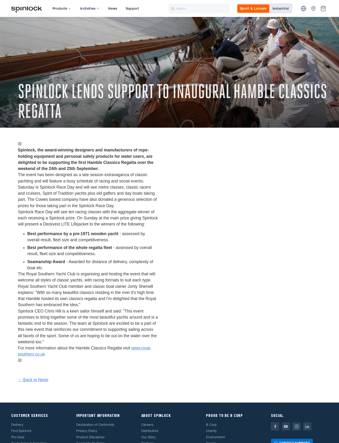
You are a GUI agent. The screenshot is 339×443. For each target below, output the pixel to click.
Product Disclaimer (90, 437)
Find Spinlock (21, 431)
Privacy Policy (86, 431)
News (112, 8)
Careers (147, 425)
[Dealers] (313, 8)
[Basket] (323, 8)
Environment (215, 437)
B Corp (211, 425)
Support (132, 8)
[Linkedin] (307, 426)
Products (61, 8)
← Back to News (33, 379)
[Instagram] (296, 426)
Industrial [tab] (281, 8)
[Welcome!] (26, 8)
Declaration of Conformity (95, 425)
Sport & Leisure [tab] (253, 8)
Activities (89, 8)
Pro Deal (17, 437)
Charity (211, 431)
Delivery (17, 425)
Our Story (148, 437)
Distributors (149, 431)
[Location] (303, 8)
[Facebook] (275, 426)
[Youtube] (286, 426)
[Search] (199, 8)
